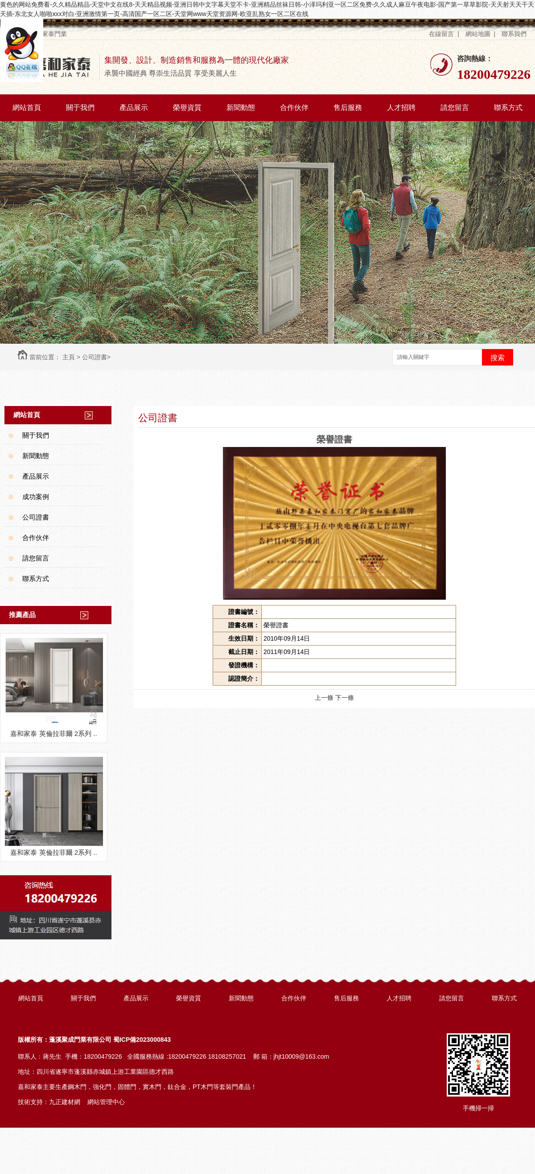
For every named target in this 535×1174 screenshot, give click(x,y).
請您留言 (454, 107)
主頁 (68, 357)
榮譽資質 (187, 107)
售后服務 (347, 107)
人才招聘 (401, 107)
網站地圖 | (480, 33)
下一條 (344, 697)
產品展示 (133, 107)
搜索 (497, 358)
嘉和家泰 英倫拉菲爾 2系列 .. (53, 733)
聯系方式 (508, 107)
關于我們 (80, 107)
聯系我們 (515, 33)
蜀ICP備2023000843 (142, 1039)
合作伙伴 (294, 107)
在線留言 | (444, 33)
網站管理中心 (106, 1101)
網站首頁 (26, 107)
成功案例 (35, 496)
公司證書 (35, 517)
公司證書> (96, 357)
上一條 (324, 697)
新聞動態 (240, 107)
